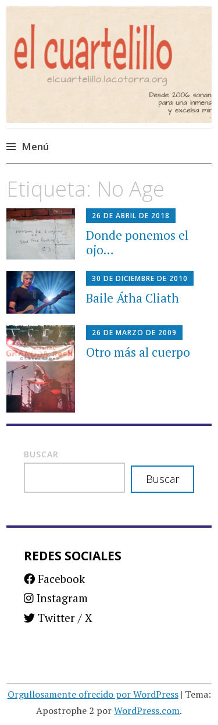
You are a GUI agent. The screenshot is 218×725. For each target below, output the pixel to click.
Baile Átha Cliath (132, 298)
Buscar (41, 454)
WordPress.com (147, 710)
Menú (35, 146)
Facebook (54, 578)
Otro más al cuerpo (138, 352)
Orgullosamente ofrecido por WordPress (93, 694)
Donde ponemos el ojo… (137, 242)
